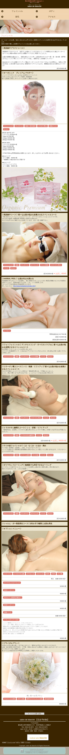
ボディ (52, 11)
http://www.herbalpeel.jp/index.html (24, 286)
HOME (4, 742)
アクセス (51, 17)
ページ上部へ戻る (34, 713)
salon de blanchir (34, 5)
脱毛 (17, 17)
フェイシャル (17, 11)
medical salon (38, 738)
